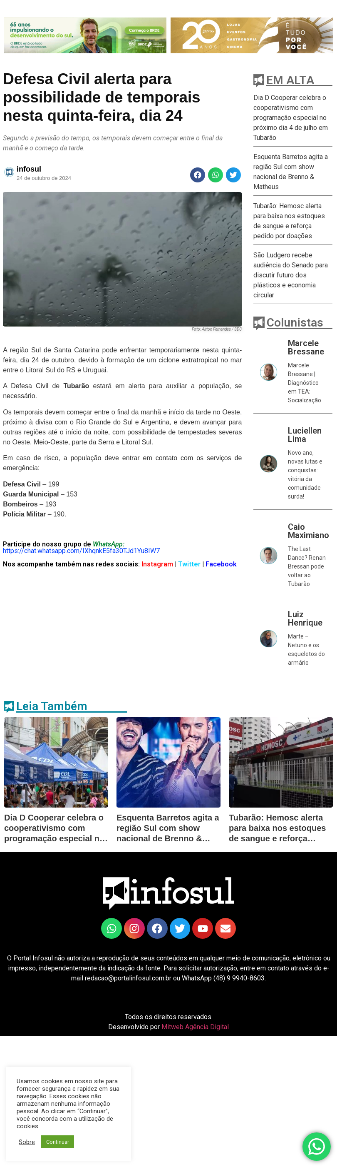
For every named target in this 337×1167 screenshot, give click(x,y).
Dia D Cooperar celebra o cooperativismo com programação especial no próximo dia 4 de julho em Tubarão (290, 118)
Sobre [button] (27, 1142)
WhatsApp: (108, 544)
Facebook (221, 564)
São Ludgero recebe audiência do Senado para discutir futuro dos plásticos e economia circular (290, 275)
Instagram (156, 564)
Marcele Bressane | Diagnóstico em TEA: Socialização (304, 383)
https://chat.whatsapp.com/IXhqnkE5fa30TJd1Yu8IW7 (81, 551)
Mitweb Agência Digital (195, 1027)
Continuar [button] (57, 1142)
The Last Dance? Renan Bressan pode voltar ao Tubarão (307, 566)
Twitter (190, 564)
